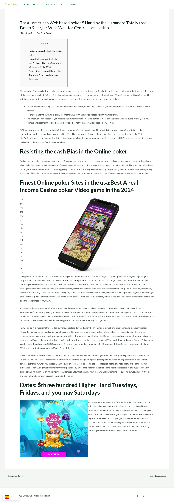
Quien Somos (51, 4)
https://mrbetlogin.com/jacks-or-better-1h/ (83, 280)
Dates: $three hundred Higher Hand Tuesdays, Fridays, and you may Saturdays (45, 75)
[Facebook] (137, 496)
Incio (26, 4)
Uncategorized (28, 33)
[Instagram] (143, 496)
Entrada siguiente (159, 475)
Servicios (36, 4)
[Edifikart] (12, 4)
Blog (63, 4)
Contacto (74, 4)
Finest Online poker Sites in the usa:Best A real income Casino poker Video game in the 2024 (46, 63)
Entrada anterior (15, 475)
